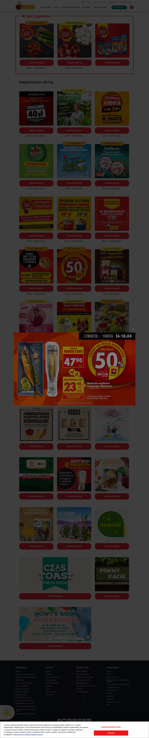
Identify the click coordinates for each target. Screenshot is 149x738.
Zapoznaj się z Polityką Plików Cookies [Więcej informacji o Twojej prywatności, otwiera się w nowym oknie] (28, 734)
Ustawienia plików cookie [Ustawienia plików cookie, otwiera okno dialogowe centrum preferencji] (111, 727)
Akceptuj (111, 733)
